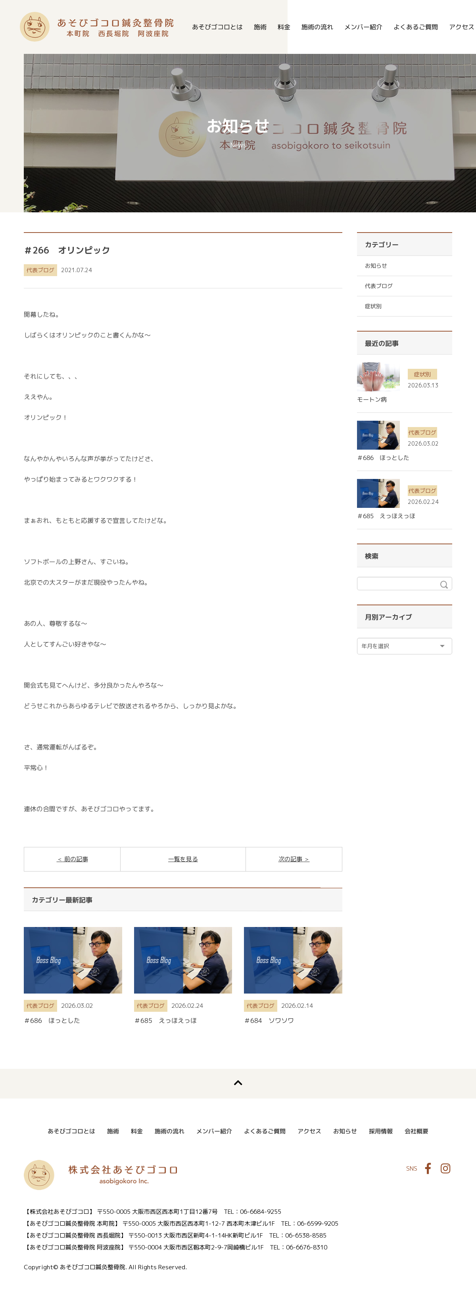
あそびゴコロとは (217, 27)
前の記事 (75, 859)
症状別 (373, 306)
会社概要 (416, 1131)
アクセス (309, 1131)
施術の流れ (317, 27)
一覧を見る (183, 859)
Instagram (445, 1168)
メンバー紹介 (363, 27)
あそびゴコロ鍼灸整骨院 (96, 27)
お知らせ (376, 265)
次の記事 (291, 859)
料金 (284, 27)
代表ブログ (40, 270)
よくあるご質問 (415, 27)
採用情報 (381, 1131)
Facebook (428, 1168)
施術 (260, 27)
